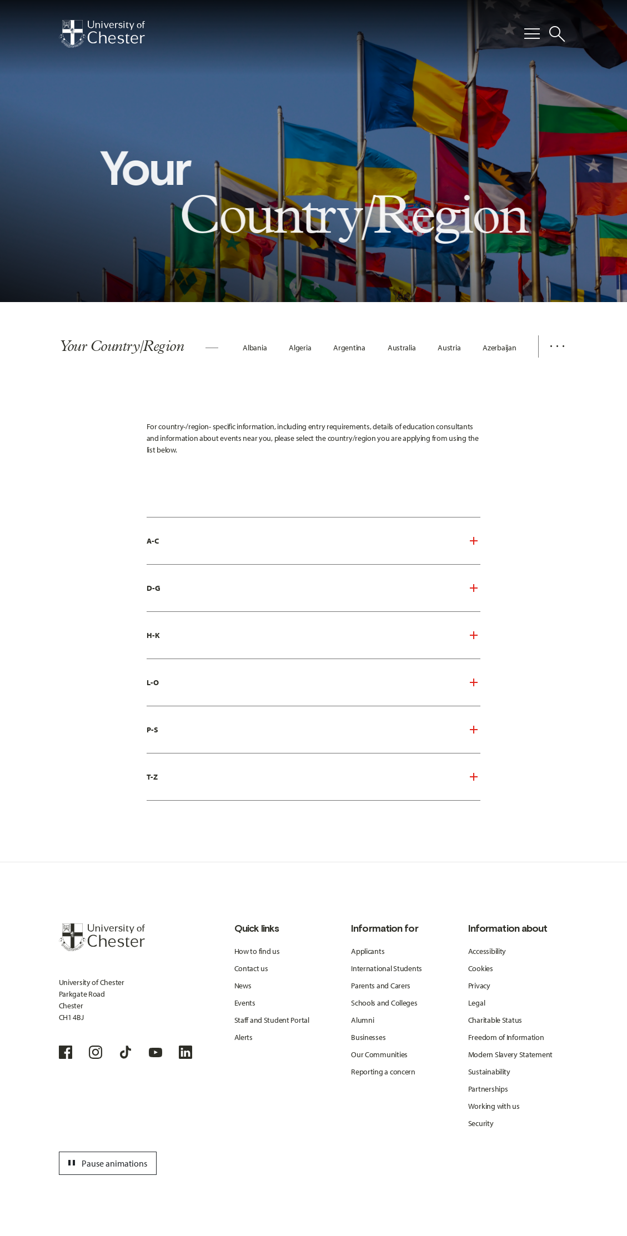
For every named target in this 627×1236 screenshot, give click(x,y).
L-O (153, 682)
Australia (401, 348)
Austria (449, 348)
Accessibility (487, 951)
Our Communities (379, 1054)
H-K (153, 635)
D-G (153, 588)
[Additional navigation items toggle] (553, 346)
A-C (153, 541)
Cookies (480, 968)
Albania (255, 348)
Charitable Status (495, 1020)
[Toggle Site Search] (557, 34)
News (243, 986)
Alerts (243, 1037)
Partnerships (488, 1089)
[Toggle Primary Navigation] (532, 34)
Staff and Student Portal (271, 1020)
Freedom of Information (506, 1037)
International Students (386, 968)
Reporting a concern (383, 1072)
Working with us (494, 1106)
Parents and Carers (380, 986)
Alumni (362, 1020)
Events (244, 1003)
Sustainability (489, 1072)
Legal (476, 1003)
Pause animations (106, 1163)
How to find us (257, 951)
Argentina (349, 348)
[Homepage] (102, 34)
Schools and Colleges (384, 1003)
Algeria (300, 348)
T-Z (152, 777)
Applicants (367, 951)
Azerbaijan (499, 348)
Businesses (368, 1037)
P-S (152, 730)
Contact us (251, 968)
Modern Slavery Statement (510, 1054)
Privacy (479, 986)
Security (481, 1123)
